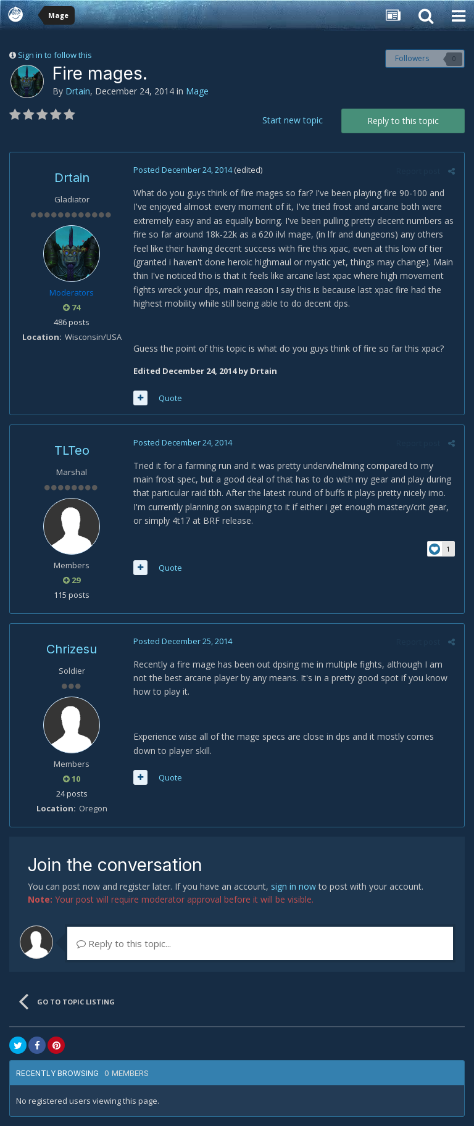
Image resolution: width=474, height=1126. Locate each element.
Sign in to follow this (55, 54)
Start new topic (292, 120)
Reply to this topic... (124, 943)
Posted (182, 169)
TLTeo (71, 450)
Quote (170, 398)
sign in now (293, 886)
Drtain (77, 91)
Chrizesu (71, 649)
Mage (197, 91)
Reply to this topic (403, 120)
